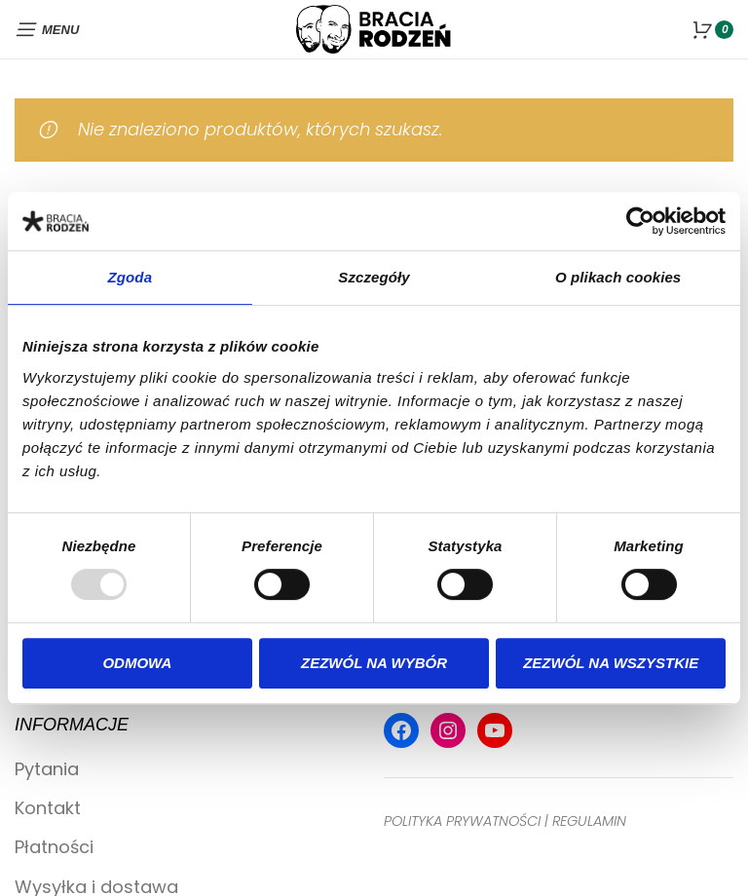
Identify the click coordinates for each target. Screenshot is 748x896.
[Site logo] (374, 28)
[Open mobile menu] (47, 29)
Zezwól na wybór (374, 662)
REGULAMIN (589, 821)
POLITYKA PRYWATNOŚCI (462, 821)
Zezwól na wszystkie (610, 662)
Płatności (54, 847)
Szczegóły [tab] (373, 277)
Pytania (47, 769)
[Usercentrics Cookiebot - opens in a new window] (640, 221)
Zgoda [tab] (130, 277)
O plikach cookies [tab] (618, 277)
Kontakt (48, 808)
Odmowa (136, 662)
